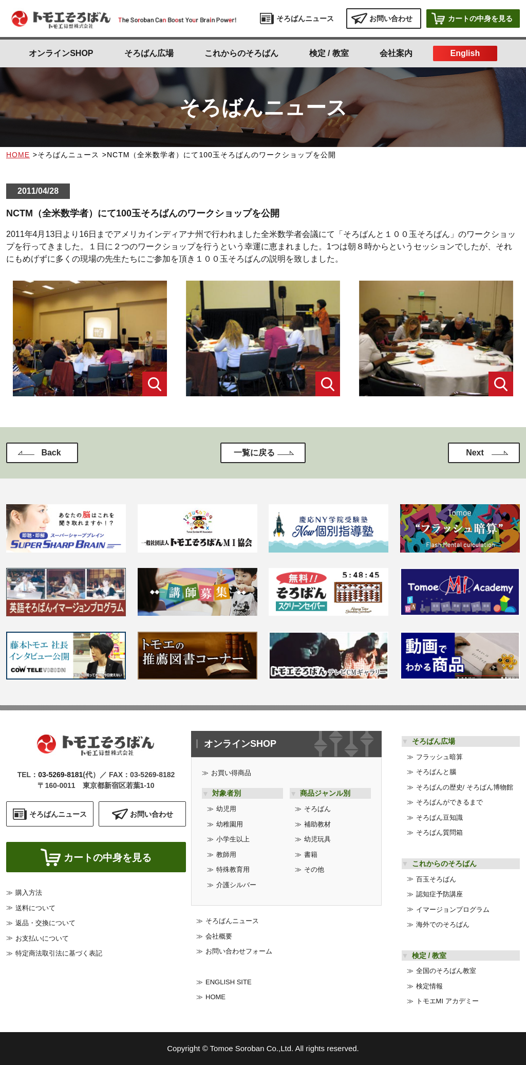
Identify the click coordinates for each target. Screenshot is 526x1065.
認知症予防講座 (439, 894)
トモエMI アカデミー (447, 1001)
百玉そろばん (436, 879)
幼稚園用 (229, 824)
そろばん (317, 809)
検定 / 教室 (329, 53)
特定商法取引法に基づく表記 (58, 956)
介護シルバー (236, 885)
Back (51, 452)
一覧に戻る (254, 452)
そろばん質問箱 (439, 832)
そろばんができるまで (449, 802)
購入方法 (28, 895)
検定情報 (429, 986)
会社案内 (396, 53)
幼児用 (226, 809)
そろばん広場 (149, 53)
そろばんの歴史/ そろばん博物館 (464, 787)
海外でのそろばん (442, 924)
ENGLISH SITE (228, 982)
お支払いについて (42, 940)
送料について (35, 910)
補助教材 (317, 824)
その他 (314, 869)
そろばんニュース (232, 921)
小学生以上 (233, 839)
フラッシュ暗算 (439, 757)
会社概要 (218, 936)
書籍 (310, 854)
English (465, 53)
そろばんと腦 (436, 772)
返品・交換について (45, 925)
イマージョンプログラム (453, 909)
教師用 (226, 854)
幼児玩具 (317, 839)
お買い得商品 (231, 773)
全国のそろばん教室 (446, 971)
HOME (18, 155)
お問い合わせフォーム (238, 951)
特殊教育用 (233, 869)
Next (475, 452)
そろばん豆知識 (439, 817)
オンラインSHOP (61, 53)
